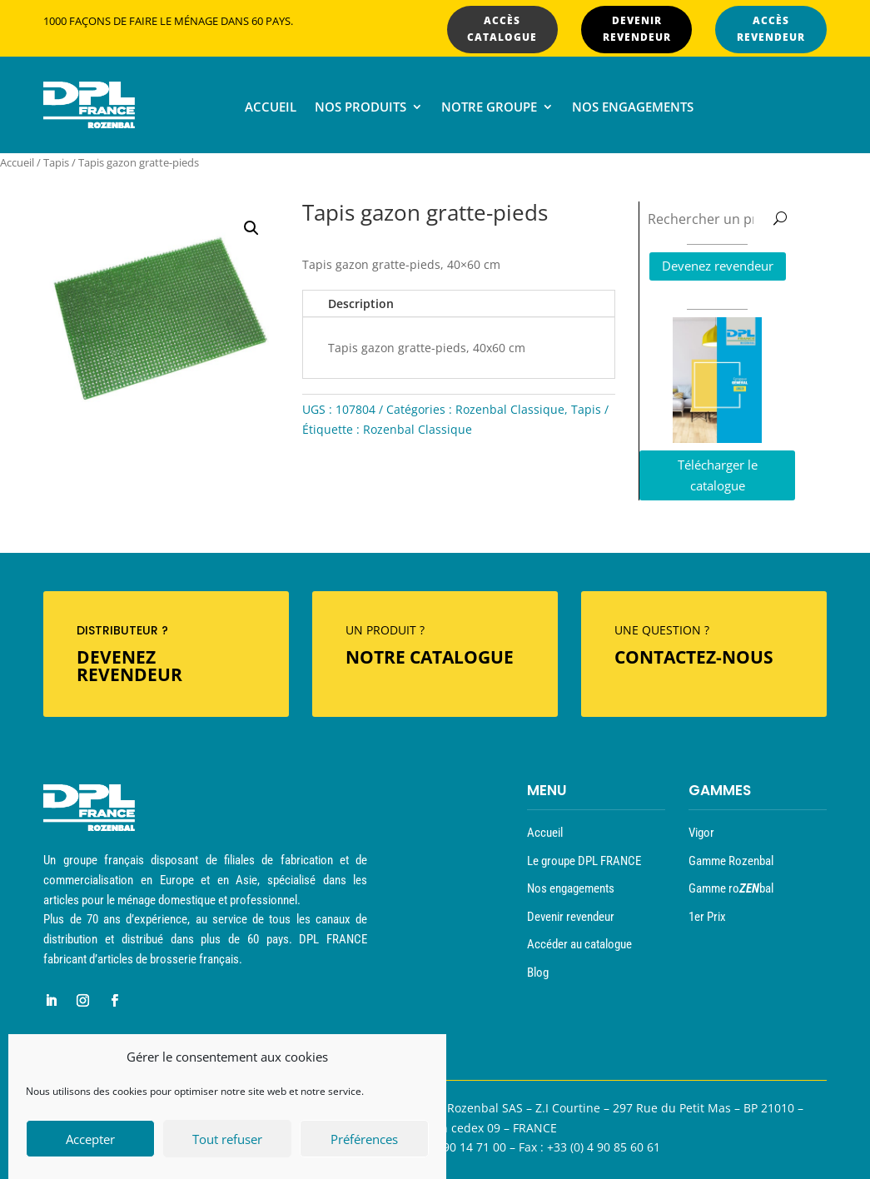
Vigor (701, 832)
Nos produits (360, 108)
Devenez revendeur (717, 265)
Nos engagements (633, 108)
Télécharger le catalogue (718, 475)
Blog (538, 972)
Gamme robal (731, 888)
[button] (251, 228)
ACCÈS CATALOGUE (502, 28)
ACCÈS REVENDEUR (771, 28)
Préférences (364, 1140)
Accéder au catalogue (579, 944)
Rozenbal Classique (509, 409)
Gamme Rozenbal (731, 860)
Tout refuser (227, 1140)
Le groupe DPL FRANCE (584, 860)
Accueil (270, 108)
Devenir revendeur (570, 916)
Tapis (56, 162)
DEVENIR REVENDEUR (637, 28)
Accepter (90, 1140)
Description (361, 303)
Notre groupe (489, 108)
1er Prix (707, 916)
